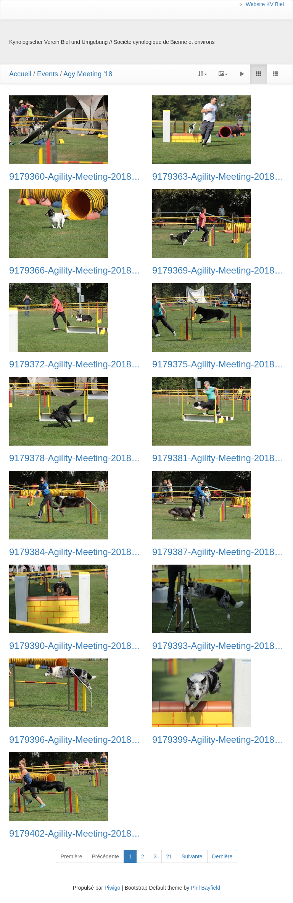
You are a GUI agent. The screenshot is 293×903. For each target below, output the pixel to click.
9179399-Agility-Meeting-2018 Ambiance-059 (218, 740)
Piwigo (112, 888)
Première (71, 856)
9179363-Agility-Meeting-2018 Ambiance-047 (218, 177)
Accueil (20, 74)
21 (169, 856)
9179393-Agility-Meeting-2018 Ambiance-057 (218, 646)
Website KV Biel (265, 4)
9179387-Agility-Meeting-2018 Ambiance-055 (218, 552)
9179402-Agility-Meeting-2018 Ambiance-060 (75, 834)
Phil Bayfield (205, 888)
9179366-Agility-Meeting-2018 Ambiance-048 (75, 270)
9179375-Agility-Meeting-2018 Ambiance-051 (218, 364)
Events (47, 74)
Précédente (105, 856)
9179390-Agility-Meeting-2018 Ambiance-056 (75, 646)
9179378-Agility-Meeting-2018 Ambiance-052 (75, 458)
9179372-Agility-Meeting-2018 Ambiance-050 (75, 364)
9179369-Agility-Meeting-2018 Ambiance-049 (218, 270)
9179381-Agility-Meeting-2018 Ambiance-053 (218, 458)
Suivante (192, 856)
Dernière (222, 856)
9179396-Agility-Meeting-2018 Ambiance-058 (75, 740)
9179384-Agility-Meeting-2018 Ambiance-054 (75, 552)
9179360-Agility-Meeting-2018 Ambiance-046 (75, 177)
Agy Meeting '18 (88, 74)
